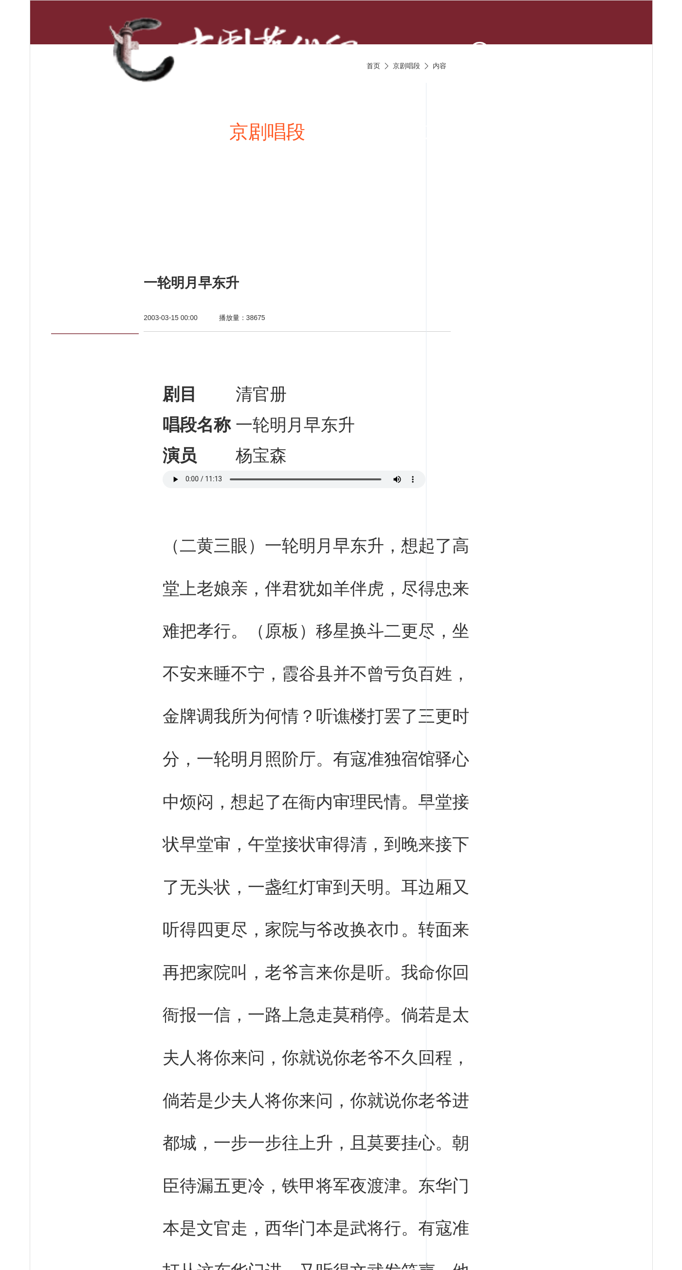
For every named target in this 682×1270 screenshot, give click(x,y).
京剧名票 (110, 227)
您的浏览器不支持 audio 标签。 (294, 479)
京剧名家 (559, 131)
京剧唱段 (267, 131)
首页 (92, 131)
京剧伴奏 (461, 131)
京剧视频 (364, 131)
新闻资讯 (170, 131)
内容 (439, 66)
